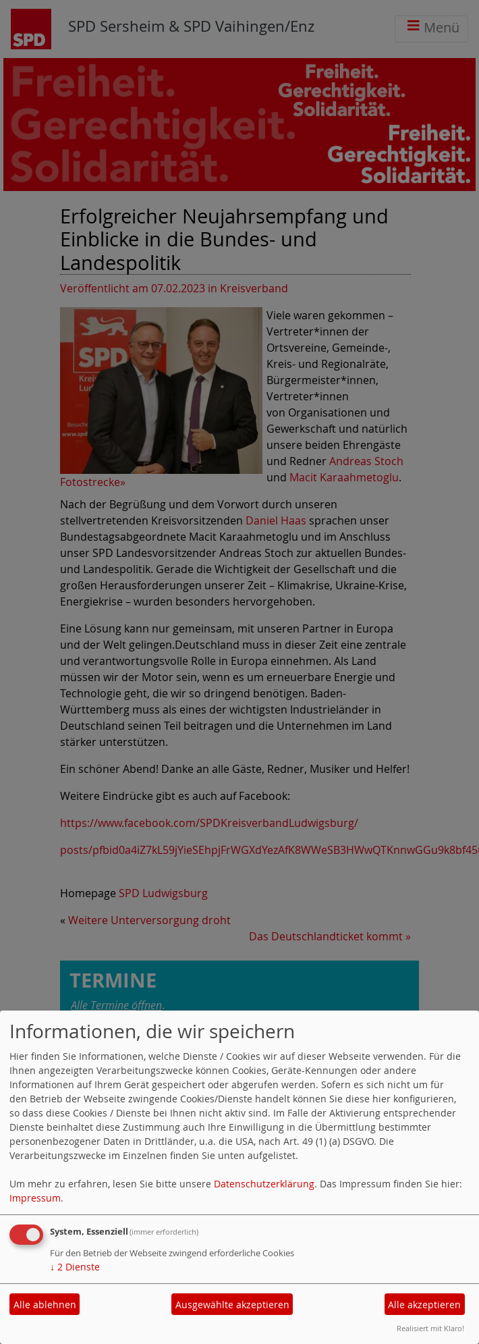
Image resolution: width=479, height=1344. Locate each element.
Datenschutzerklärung (264, 1183)
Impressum (35, 1197)
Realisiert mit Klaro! (430, 1328)
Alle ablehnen (44, 1304)
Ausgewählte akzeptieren (232, 1304)
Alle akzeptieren (424, 1304)
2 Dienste (75, 1266)
